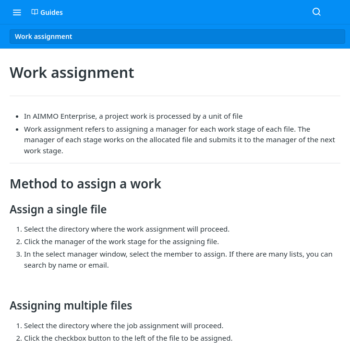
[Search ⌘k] (316, 12)
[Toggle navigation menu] (17, 12)
